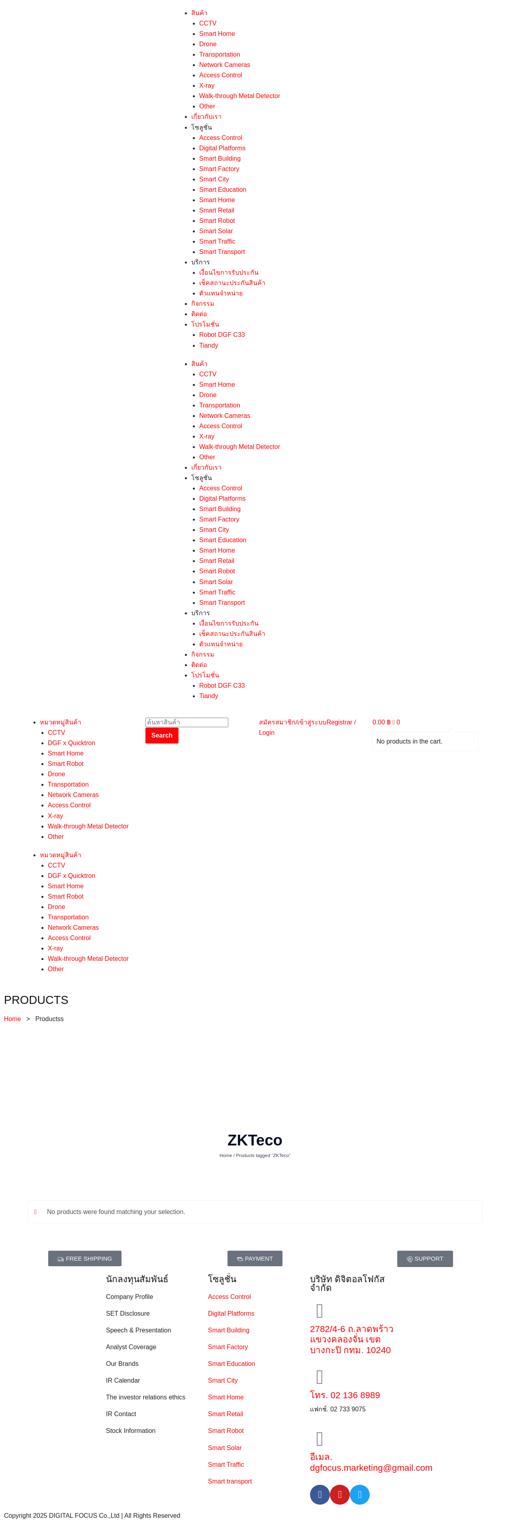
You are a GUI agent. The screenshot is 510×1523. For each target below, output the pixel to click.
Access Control (220, 75)
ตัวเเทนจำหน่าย (221, 293)
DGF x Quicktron (71, 743)
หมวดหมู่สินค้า (60, 722)
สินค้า (199, 13)
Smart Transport (222, 251)
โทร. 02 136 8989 (345, 1395)
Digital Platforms (222, 148)
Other (207, 106)
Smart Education (222, 189)
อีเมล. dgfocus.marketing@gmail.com (371, 1462)
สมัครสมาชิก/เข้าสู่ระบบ (292, 722)
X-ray (206, 85)
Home (12, 1018)
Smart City (214, 179)
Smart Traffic (217, 241)
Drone (208, 44)
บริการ (200, 262)
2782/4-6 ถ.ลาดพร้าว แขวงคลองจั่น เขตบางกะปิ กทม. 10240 (352, 1340)
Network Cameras (224, 64)
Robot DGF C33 (222, 334)
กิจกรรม (202, 303)
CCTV (208, 23)
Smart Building (220, 158)
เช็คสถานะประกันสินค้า (232, 282)
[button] (85, 1258)
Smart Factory (219, 168)
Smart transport (230, 1481)
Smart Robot (217, 220)
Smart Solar (216, 231)
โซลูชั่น (201, 127)
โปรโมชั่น (205, 324)
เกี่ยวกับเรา (206, 116)
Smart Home (217, 33)
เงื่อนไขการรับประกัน (229, 272)
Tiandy (208, 345)
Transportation (219, 54)
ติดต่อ (199, 314)
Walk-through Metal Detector (239, 95)
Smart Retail (216, 210)
